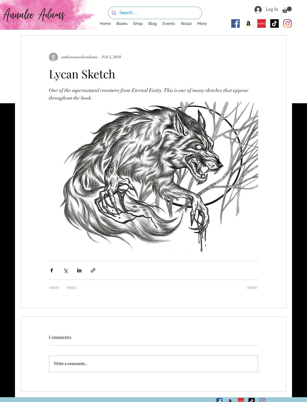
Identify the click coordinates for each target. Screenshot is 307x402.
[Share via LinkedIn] (79, 270)
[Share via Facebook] (51, 270)
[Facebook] (235, 23)
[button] (287, 10)
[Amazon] (248, 23)
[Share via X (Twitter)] (65, 270)
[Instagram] (287, 23)
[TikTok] (274, 23)
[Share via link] (93, 270)
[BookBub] (261, 23)
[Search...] (154, 13)
